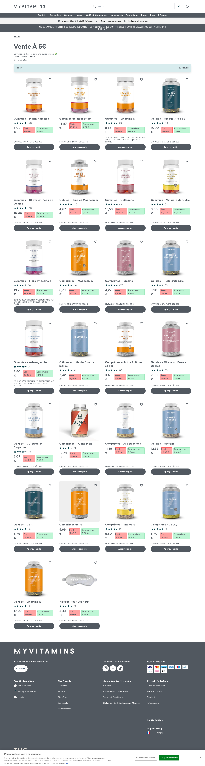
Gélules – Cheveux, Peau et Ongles (169, 364)
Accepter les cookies (169, 758)
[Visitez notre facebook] (113, 668)
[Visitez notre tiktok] (120, 668)
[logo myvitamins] (29, 6)
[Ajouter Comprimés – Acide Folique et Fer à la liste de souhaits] (141, 323)
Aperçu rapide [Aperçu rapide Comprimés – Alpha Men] (79, 471)
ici (67, 763)
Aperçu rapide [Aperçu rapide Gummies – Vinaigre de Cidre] (171, 228)
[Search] (94, 6)
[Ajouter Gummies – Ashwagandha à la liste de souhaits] (50, 323)
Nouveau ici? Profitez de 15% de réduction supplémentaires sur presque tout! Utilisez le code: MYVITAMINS (102, 28)
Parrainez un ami (154, 691)
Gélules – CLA (23, 524)
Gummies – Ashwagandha (30, 362)
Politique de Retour (25, 691)
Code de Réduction (156, 685)
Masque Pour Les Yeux (74, 601)
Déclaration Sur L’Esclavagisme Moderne (121, 703)
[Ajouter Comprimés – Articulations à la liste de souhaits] (141, 404)
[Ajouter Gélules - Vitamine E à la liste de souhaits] (50, 562)
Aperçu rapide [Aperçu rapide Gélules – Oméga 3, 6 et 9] (171, 147)
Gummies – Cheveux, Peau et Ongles (33, 201)
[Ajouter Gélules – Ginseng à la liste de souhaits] (187, 404)
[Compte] (179, 6)
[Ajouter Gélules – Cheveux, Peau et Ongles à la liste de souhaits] (187, 323)
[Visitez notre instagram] (105, 668)
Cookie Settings (155, 720)
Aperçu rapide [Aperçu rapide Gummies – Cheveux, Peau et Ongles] (34, 228)
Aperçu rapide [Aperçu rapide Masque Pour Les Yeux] (79, 626)
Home (17, 36)
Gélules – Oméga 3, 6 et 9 (168, 118)
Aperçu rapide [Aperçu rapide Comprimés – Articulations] (125, 471)
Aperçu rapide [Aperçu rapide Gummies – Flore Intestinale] (34, 309)
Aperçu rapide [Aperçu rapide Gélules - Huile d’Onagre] (171, 309)
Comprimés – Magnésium (76, 280)
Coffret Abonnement (96, 15)
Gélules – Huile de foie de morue (76, 364)
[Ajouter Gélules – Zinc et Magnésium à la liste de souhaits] (96, 161)
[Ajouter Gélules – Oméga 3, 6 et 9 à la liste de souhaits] (187, 79)
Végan (80, 15)
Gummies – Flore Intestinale (32, 280)
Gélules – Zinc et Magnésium (78, 200)
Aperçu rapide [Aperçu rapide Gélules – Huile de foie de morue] (79, 390)
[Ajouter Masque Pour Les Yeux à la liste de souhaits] (96, 562)
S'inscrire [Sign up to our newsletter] (20, 668)
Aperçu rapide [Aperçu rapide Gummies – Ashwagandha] (34, 390)
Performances (64, 708)
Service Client (22, 685)
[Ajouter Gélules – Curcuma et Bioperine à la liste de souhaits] (50, 404)
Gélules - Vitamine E (27, 601)
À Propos (162, 15)
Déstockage (132, 15)
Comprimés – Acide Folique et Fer (123, 364)
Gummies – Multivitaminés (31, 118)
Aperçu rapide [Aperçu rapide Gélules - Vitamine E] (34, 626)
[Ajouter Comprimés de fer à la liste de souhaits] (96, 485)
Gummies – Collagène (119, 200)
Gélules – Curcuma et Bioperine (28, 445)
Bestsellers (55, 15)
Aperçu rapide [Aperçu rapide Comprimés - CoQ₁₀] (171, 549)
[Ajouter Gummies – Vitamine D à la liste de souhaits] (141, 79)
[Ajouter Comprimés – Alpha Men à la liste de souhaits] (96, 404)
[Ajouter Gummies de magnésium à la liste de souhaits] (96, 79)
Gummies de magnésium (75, 118)
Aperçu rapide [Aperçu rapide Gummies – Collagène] (125, 228)
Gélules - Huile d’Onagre (167, 280)
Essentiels (63, 703)
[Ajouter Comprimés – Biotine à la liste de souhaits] (141, 241)
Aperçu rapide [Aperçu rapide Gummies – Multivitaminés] (34, 147)
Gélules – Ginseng (163, 443)
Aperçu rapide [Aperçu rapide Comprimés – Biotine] (125, 309)
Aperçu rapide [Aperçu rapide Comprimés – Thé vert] (125, 549)
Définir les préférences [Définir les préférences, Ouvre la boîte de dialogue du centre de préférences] (145, 758)
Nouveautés (117, 15)
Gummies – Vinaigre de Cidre (170, 200)
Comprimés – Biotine (119, 280)
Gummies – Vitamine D (120, 118)
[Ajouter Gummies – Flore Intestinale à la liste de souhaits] (50, 241)
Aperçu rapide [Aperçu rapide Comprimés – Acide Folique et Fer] (125, 390)
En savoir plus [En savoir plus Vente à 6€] (20, 60)
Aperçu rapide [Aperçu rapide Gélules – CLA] (34, 549)
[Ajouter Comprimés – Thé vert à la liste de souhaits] (141, 485)
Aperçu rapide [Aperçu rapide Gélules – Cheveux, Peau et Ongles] (171, 390)
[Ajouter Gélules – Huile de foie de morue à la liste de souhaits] (96, 323)
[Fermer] (201, 758)
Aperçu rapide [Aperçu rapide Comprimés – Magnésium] (79, 309)
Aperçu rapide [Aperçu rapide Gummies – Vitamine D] (125, 147)
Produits (42, 15)
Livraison (20, 697)
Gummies (68, 15)
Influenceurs (153, 703)
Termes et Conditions (112, 697)
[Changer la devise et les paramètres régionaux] (156, 732)
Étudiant (151, 697)
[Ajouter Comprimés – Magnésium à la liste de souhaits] (96, 241)
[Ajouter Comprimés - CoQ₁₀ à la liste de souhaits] (187, 485)
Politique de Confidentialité (115, 691)
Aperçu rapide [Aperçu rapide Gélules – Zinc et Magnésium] (79, 228)
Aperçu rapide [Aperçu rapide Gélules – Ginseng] (171, 471)
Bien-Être (62, 697)
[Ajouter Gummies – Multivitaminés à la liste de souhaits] (50, 79)
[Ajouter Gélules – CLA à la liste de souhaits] (50, 485)
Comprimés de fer (71, 524)
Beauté (61, 691)
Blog (152, 15)
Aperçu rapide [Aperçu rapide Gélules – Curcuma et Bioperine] (34, 471)
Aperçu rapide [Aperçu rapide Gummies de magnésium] (79, 147)
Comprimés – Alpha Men (75, 443)
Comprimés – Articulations (123, 443)
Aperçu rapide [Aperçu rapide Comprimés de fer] (79, 549)
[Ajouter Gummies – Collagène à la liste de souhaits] (141, 161)
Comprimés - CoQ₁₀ (164, 524)
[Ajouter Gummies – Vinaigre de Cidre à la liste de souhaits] (187, 161)
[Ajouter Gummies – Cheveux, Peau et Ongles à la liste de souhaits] (50, 161)
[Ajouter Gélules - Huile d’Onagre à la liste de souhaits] (187, 241)
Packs (144, 15)
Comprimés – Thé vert (120, 524)
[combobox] (133, 6)
